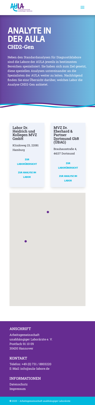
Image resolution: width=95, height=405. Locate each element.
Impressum (18, 389)
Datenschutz (19, 384)
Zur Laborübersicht (27, 161)
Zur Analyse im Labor (27, 174)
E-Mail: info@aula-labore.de (29, 368)
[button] (26, 241)
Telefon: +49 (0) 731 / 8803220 (30, 364)
